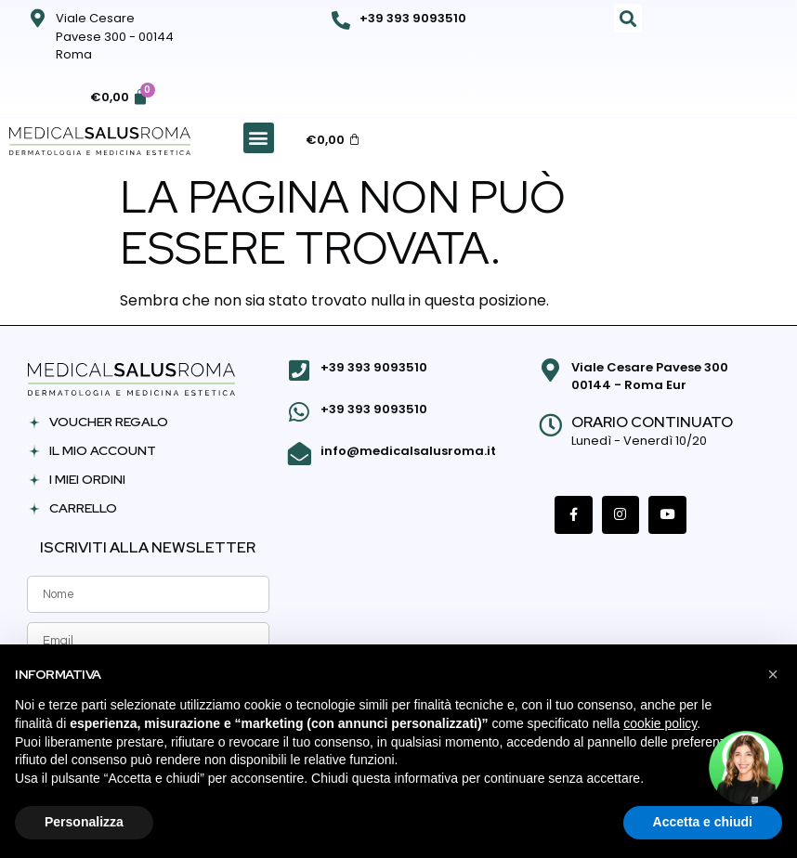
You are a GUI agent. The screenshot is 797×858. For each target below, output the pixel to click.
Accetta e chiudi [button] (702, 821)
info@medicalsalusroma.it (406, 447)
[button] (628, 18)
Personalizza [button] (84, 821)
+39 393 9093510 (412, 18)
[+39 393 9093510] (341, 20)
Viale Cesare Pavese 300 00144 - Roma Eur (647, 376)
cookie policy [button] (660, 723)
